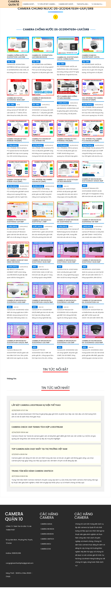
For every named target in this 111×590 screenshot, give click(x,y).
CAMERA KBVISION (47, 534)
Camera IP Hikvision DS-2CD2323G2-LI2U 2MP (67, 342)
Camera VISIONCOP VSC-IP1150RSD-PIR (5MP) (67, 140)
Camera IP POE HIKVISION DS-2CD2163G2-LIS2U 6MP (92, 342)
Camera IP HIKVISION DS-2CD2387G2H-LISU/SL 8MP (42, 301)
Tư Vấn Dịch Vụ (97, 4)
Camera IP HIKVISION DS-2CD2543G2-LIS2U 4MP (17, 301)
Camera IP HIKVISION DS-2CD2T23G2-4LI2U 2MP (92, 261)
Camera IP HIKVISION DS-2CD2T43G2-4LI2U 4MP (42, 261)
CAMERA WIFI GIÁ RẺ (66, 4)
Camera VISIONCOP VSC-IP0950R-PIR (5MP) (17, 140)
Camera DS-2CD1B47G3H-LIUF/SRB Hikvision (42, 56)
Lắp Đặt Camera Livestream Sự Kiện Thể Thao (36, 405)
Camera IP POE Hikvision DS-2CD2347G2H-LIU (92, 301)
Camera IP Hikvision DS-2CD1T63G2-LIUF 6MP (17, 221)
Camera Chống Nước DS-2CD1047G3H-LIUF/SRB (55, 8)
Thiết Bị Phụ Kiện (82, 4)
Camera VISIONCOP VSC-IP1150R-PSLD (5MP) (17, 180)
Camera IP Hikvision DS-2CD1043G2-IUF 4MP (92, 221)
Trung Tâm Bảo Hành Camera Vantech (32, 471)
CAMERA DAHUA (46, 524)
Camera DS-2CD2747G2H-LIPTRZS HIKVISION (67, 181)
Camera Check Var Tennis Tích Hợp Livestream (37, 427)
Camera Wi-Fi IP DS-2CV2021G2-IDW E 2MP (16, 99)
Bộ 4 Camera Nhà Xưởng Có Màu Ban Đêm (67, 97)
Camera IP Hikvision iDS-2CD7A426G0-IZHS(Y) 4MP (92, 180)
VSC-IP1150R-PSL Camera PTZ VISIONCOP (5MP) (92, 140)
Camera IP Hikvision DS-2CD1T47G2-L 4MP (42, 221)
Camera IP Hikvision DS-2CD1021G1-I (42, 99)
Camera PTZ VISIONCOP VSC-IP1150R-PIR (41, 140)
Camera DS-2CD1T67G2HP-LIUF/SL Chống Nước (68, 58)
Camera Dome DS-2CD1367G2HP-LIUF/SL (91, 56)
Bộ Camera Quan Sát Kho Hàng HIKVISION (17, 261)
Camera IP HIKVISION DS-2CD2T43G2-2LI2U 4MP (67, 261)
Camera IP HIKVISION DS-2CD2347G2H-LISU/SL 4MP (17, 342)
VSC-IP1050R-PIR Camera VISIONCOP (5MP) (42, 180)
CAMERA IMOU (46, 544)
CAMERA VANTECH (47, 539)
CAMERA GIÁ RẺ (28, 4)
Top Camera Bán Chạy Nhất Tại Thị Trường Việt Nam (39, 449)
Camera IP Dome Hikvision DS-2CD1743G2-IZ (67, 221)
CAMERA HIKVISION (47, 529)
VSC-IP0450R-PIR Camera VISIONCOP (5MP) (92, 99)
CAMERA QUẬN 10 (14, 516)
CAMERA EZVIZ (46, 549)
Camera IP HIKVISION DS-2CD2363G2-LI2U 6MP (67, 301)
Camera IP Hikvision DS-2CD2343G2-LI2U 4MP (42, 342)
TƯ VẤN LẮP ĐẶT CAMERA (46, 4)
